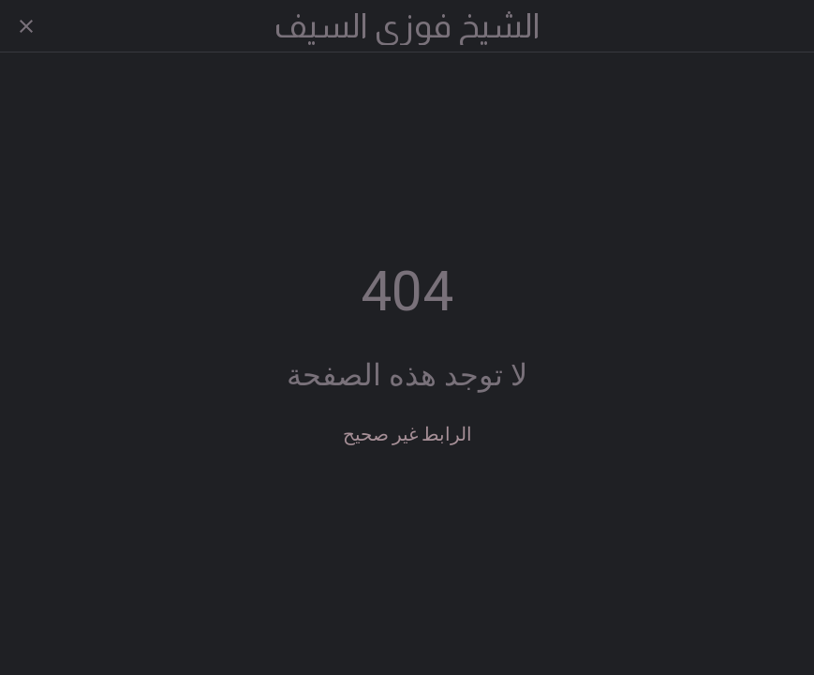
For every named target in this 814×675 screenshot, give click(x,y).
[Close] (26, 26)
